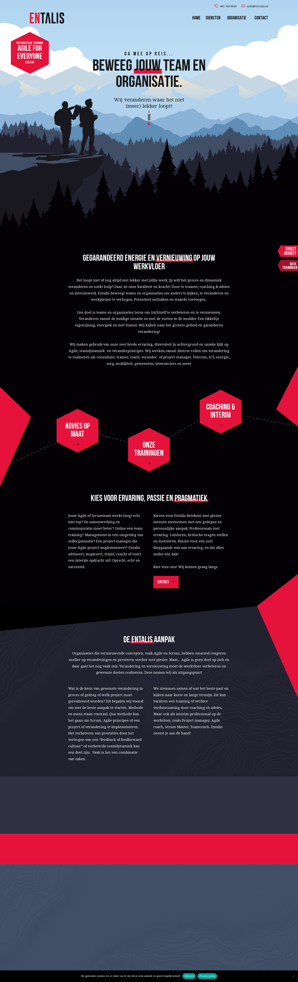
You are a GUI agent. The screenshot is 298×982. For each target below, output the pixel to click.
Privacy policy (207, 976)
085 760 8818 (228, 6)
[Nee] (293, 976)
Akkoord (189, 976)
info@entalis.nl (257, 6)
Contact (163, 582)
